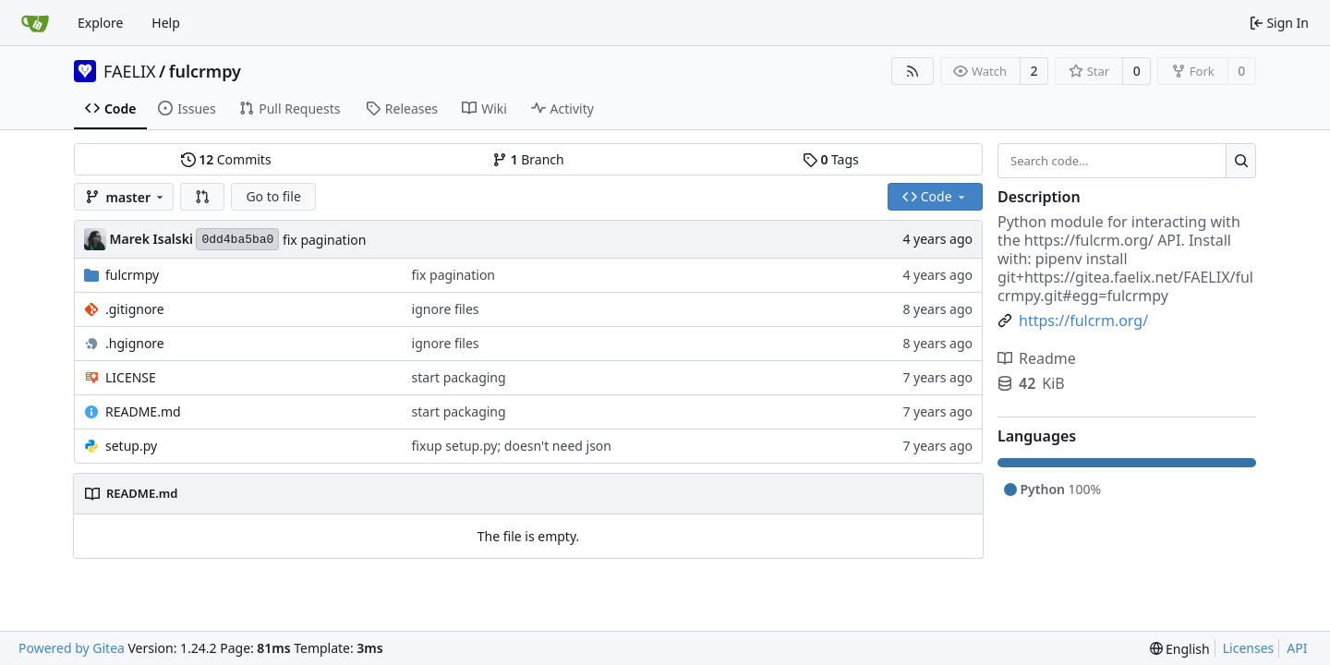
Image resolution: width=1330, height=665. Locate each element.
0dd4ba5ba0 (237, 240)
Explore (100, 22)
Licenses (1249, 648)
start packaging (459, 377)
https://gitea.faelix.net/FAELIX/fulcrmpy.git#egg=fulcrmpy (1125, 286)
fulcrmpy (205, 71)
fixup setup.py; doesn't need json (511, 445)
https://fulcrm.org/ (1089, 240)
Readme (1037, 358)
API (1297, 648)
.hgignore (134, 343)
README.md (143, 411)
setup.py (131, 445)
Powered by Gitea (71, 648)
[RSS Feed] (912, 71)
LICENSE (130, 377)
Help (165, 22)
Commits (226, 159)
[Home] (35, 23)
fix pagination (324, 239)
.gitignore (134, 309)
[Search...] (1241, 160)
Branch (528, 159)
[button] (202, 197)
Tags (831, 159)
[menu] (1180, 649)
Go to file (273, 196)
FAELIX (129, 71)
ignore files (445, 309)
